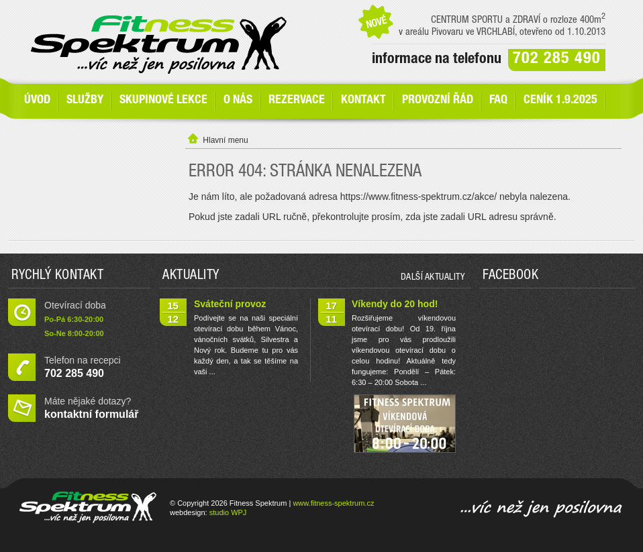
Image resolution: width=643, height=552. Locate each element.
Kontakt (363, 101)
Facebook (510, 276)
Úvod (37, 101)
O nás (238, 101)
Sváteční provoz (230, 303)
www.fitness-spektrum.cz (333, 503)
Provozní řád (437, 101)
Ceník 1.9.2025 (560, 101)
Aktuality (190, 276)
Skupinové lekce (163, 101)
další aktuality (433, 277)
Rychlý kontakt (57, 276)
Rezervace (296, 101)
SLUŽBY (84, 101)
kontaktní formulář (91, 414)
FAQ (498, 101)
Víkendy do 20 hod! (395, 303)
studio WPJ (228, 512)
